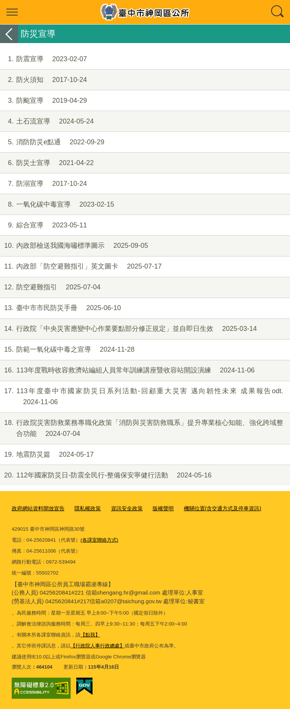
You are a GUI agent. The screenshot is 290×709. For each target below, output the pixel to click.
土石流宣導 (47, 121)
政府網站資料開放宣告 (36, 508)
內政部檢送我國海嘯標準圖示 (74, 245)
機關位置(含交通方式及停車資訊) (210, 508)
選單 (12, 12)
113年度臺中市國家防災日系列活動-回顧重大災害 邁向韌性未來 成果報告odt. (141, 397)
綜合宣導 (43, 225)
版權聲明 (154, 508)
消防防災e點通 (52, 142)
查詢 (278, 12)
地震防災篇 (47, 454)
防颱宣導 (43, 100)
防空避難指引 (50, 287)
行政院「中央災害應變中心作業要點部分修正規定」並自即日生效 (128, 328)
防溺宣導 (43, 183)
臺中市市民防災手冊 (60, 308)
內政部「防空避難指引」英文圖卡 (81, 266)
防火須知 (43, 79)
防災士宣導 (47, 163)
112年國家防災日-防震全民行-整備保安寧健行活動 (105, 475)
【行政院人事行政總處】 (98, 644)
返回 (9, 34)
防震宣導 (43, 59)
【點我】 (90, 633)
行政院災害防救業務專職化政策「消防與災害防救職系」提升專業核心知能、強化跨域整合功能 (141, 428)
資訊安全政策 (120, 508)
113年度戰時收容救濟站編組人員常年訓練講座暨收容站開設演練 (127, 370)
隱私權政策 (83, 508)
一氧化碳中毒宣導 (57, 204)
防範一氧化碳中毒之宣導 (67, 349)
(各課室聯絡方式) (99, 539)
